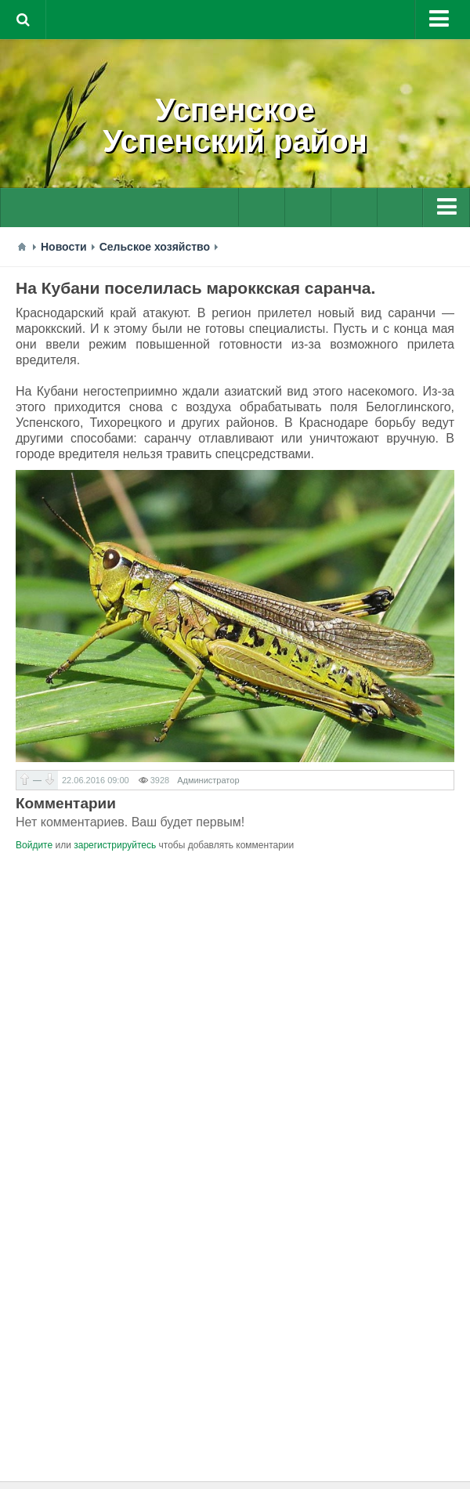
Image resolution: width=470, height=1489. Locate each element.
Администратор (208, 780)
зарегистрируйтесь (115, 845)
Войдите (34, 845)
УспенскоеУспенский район (235, 125)
